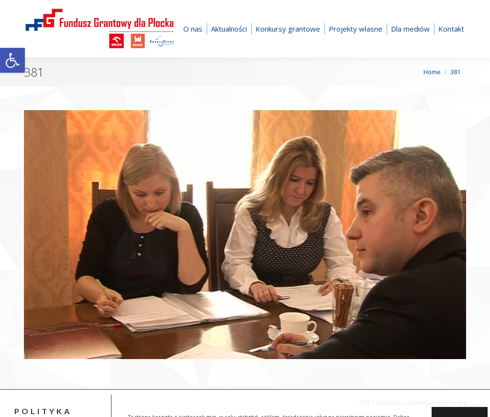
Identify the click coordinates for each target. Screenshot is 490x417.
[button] (12, 60)
